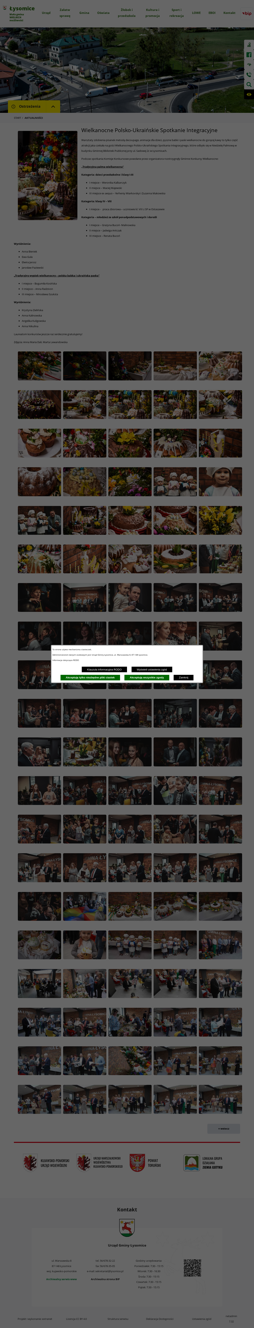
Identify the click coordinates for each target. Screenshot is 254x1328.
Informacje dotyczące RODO (66, 660)
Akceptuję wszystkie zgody (147, 677)
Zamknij (183, 677)
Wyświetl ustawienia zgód (152, 669)
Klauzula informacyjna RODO (104, 669)
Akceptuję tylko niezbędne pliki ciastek (90, 677)
